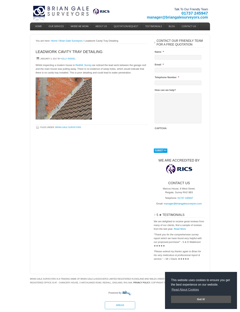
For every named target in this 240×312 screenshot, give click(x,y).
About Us (101, 26)
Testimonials (153, 26)
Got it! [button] (201, 299)
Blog (172, 26)
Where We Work (80, 26)
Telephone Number (167, 77)
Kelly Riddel (68, 59)
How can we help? (165, 90)
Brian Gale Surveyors (64, 11)
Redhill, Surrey (83, 65)
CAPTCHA (161, 128)
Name (159, 51)
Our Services (56, 26)
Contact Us (189, 26)
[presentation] (183, 138)
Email (159, 64)
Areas (120, 305)
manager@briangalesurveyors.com (177, 17)
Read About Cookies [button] (185, 289)
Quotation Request (126, 26)
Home (38, 26)
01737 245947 (195, 13)
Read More (180, 228)
